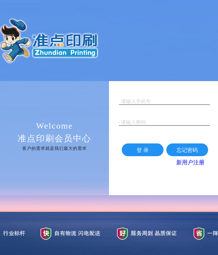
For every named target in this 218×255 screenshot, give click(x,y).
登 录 (143, 150)
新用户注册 (190, 162)
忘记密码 (187, 150)
